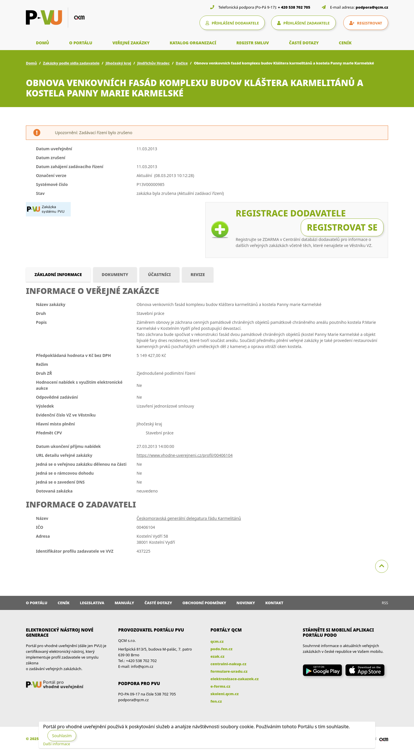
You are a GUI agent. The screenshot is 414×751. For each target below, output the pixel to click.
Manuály (124, 602)
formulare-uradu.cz (229, 671)
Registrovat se (342, 227)
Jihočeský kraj (118, 63)
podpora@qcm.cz (372, 7)
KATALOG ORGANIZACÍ (193, 42)
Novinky (246, 602)
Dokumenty (115, 274)
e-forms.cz (220, 686)
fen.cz (216, 701)
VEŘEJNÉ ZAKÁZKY (131, 42)
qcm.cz (217, 641)
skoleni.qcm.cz (224, 693)
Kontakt (274, 602)
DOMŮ (42, 42)
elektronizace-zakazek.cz (234, 678)
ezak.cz (217, 656)
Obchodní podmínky (204, 602)
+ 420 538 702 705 (294, 7)
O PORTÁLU (80, 42)
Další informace (56, 743)
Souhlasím (62, 735)
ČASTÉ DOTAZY (304, 42)
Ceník (64, 602)
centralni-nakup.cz (228, 663)
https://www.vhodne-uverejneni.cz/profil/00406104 (185, 455)
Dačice (182, 63)
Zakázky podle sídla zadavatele (71, 63)
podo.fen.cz (221, 648)
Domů (31, 63)
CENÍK (345, 42)
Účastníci (159, 274)
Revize (198, 274)
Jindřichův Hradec (153, 63)
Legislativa (92, 602)
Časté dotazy (158, 602)
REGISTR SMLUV (252, 42)
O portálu (36, 602)
